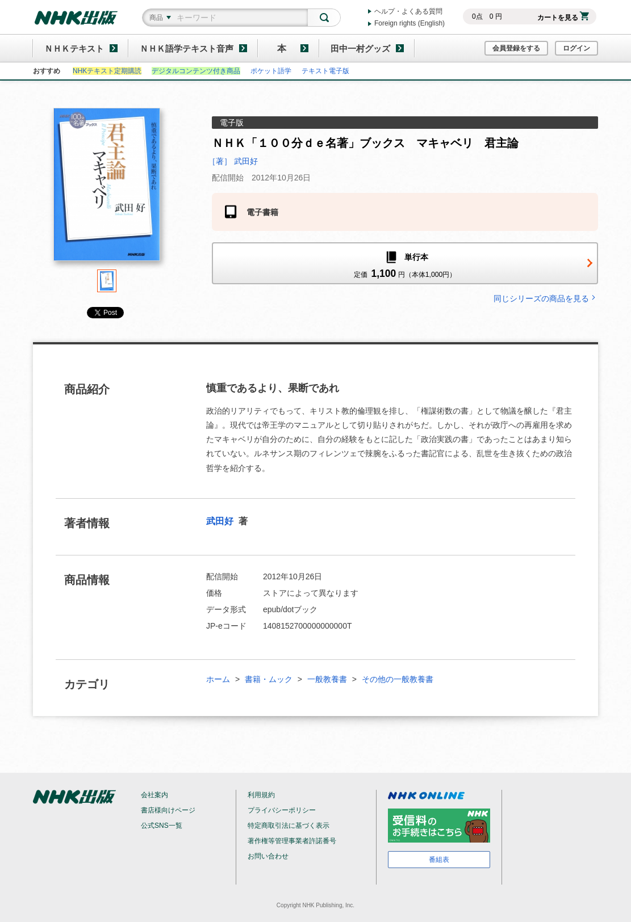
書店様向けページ (168, 810)
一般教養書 (327, 679)
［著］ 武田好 (233, 161)
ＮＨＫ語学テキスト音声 (186, 48)
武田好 (221, 521)
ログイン (576, 48)
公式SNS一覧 (161, 826)
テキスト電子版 (325, 71)
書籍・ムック (268, 679)
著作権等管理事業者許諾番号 (292, 841)
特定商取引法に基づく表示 (288, 826)
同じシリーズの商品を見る (546, 298)
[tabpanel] (107, 189)
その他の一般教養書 (397, 679)
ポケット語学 (270, 71)
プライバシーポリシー (282, 810)
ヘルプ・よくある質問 (408, 11)
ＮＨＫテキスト (74, 48)
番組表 (439, 860)
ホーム (218, 679)
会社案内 (154, 795)
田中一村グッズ (360, 48)
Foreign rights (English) (409, 23)
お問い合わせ (268, 856)
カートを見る (563, 18)
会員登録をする (516, 48)
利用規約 (261, 795)
